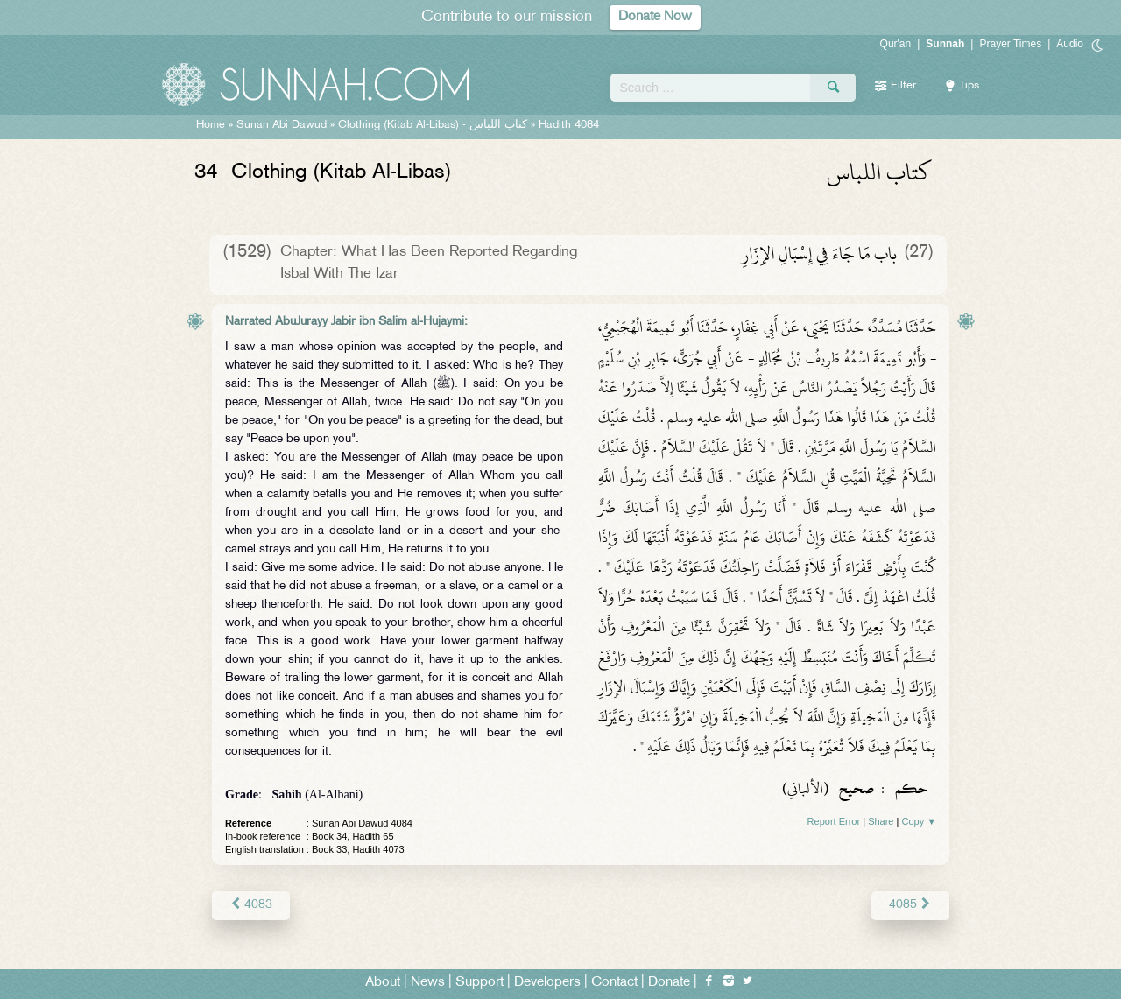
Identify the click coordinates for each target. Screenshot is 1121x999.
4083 (250, 905)
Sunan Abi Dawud (281, 125)
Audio (1069, 44)
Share (880, 821)
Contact (614, 982)
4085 (910, 905)
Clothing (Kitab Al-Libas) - (434, 125)
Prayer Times (1010, 44)
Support (479, 982)
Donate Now (655, 17)
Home (210, 125)
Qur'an (896, 44)
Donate (669, 982)
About (382, 982)
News (428, 982)
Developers (547, 982)
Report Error (834, 821)
